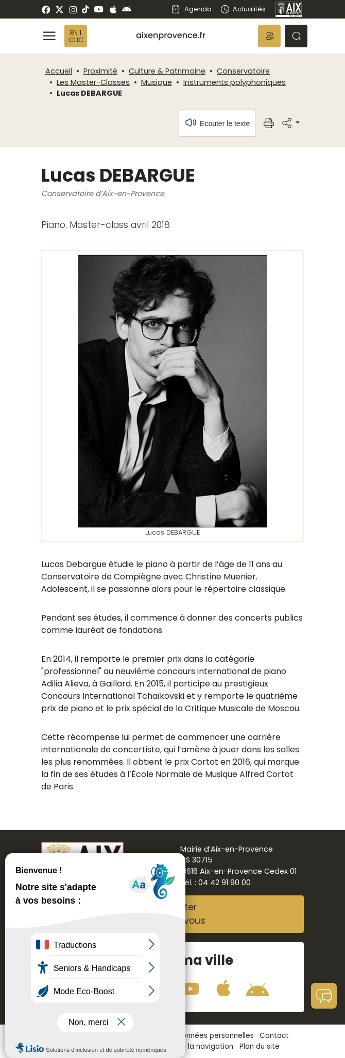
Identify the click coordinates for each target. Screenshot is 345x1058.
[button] (269, 36)
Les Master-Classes (93, 82)
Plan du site (259, 1046)
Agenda (191, 9)
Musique (156, 82)
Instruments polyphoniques (234, 82)
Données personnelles (215, 1036)
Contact (274, 1036)
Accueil (58, 71)
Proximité (100, 71)
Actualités (243, 9)
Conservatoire (243, 71)
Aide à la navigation (198, 1046)
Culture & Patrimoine (167, 71)
